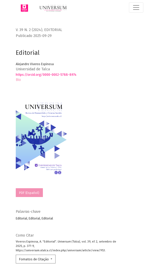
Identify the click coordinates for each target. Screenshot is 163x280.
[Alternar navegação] (136, 7)
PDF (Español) (29, 193)
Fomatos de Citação (34, 259)
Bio (18, 80)
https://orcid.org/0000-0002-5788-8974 (46, 75)
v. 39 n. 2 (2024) (29, 30)
